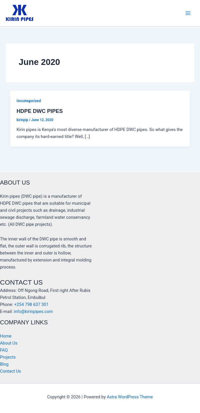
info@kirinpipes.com (33, 311)
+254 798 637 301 (31, 304)
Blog (4, 364)
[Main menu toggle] (188, 13)
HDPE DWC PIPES (39, 111)
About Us (8, 343)
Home (5, 336)
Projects (8, 357)
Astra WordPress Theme (130, 397)
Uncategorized (28, 101)
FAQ (4, 350)
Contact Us (10, 371)
